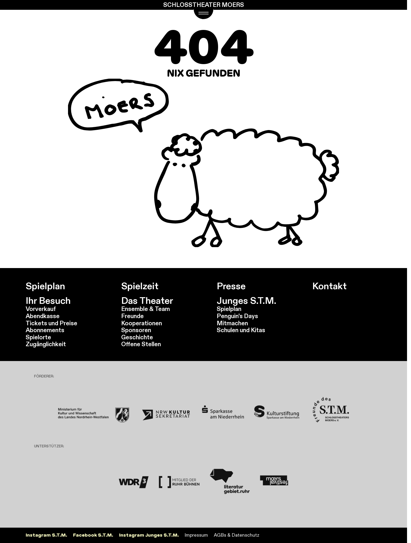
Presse (231, 286)
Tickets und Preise (51, 323)
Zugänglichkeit (46, 344)
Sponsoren (136, 330)
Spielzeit (140, 286)
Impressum (196, 535)
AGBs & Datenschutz (236, 535)
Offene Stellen (141, 344)
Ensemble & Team (145, 309)
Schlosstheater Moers (203, 4)
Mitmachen (232, 323)
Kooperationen (141, 323)
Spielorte (38, 337)
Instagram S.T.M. (46, 535)
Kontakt (329, 286)
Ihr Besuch (48, 300)
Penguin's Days (237, 316)
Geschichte (137, 337)
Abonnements (45, 330)
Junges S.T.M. (246, 300)
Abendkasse (43, 316)
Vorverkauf (41, 309)
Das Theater (147, 300)
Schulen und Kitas (241, 330)
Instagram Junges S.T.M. (149, 535)
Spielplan (45, 286)
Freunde (132, 316)
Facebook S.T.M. (93, 535)
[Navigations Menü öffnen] (203, 14)
